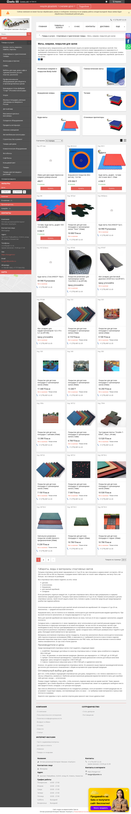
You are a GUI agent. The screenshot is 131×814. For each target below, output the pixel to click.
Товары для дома (9, 144)
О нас (77, 26)
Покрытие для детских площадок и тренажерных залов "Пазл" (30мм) (78, 227)
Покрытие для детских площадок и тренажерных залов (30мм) (48, 382)
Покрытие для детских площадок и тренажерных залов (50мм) (109, 382)
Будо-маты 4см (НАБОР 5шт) (110, 225)
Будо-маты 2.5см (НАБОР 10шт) (50, 277)
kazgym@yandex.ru (8, 261)
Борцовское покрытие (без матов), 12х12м (79, 176)
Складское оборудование (13, 120)
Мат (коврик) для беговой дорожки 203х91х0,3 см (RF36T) (111, 278)
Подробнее (84, 6)
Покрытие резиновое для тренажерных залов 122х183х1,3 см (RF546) (78, 279)
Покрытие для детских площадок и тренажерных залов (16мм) (48, 486)
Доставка (104, 26)
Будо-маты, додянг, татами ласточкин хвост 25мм (110, 176)
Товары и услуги (7, 42)
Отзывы (40, 725)
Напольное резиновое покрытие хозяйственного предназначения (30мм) (48, 538)
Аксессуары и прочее (11, 61)
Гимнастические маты (94, 69)
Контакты (90, 26)
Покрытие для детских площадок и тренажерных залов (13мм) (78, 486)
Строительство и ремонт (12, 139)
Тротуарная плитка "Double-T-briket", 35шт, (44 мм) (111, 433)
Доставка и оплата (44, 745)
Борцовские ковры (46, 93)
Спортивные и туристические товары (14, 55)
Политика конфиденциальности (49, 718)
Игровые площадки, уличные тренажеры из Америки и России (14, 102)
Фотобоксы (7, 153)
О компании (41, 711)
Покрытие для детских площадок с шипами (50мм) (49, 433)
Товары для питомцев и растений (12, 173)
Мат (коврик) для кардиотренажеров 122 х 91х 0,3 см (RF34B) (49, 330)
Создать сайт (24, 2)
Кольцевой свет (9, 163)
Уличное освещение (11, 130)
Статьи (40, 732)
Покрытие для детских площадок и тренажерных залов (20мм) (109, 330)
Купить (50, 188)
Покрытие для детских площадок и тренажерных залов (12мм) (78, 434)
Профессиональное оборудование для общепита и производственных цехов (14, 81)
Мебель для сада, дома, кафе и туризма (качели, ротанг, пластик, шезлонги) (15, 72)
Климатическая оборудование (15, 149)
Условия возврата (8, 179)
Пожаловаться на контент (82, 812)
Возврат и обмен (43, 722)
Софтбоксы (7, 158)
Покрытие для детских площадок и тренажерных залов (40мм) (78, 382)
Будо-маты (42, 117)
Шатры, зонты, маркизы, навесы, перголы (12, 48)
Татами (87, 93)
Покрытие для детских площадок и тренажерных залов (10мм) (78, 330)
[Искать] (29, 34)
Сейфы (5, 66)
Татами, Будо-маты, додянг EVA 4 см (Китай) (51, 226)
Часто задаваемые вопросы (48, 742)
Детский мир (8, 109)
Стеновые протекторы (94, 117)
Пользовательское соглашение (49, 715)
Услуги (5, 95)
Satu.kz (75, 809)
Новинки (40, 749)
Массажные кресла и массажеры (11, 115)
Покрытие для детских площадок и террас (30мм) (79, 537)
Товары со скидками (45, 752)
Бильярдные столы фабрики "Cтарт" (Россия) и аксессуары (14, 89)
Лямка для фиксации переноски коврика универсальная (50, 176)
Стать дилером (88, 711)
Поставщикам (88, 715)
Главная (43, 26)
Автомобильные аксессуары (14, 134)
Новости (40, 729)
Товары (6, 167)
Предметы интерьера (11, 125)
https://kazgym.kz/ (8, 254)
